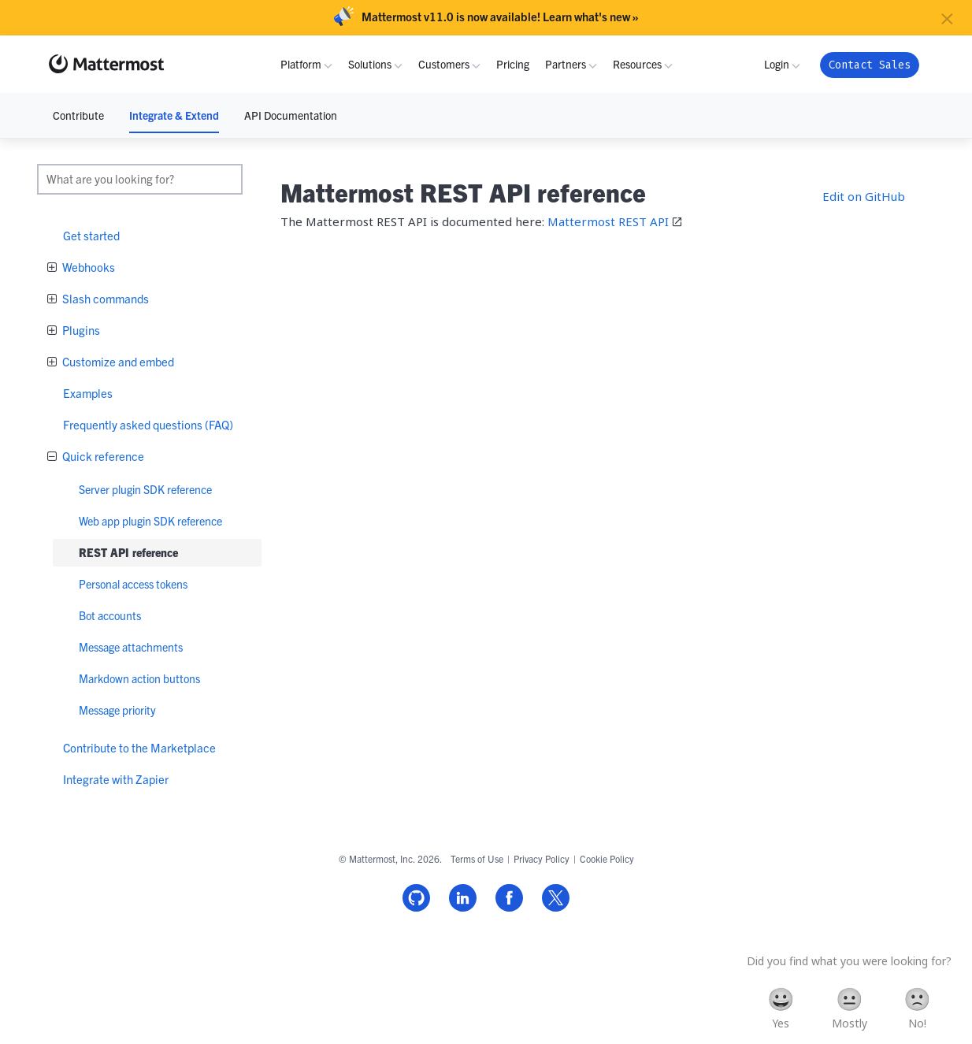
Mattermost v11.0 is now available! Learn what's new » (500, 16)
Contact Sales (870, 65)
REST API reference (128, 552)
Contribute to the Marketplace (139, 747)
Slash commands (104, 298)
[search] (140, 179)
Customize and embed (117, 361)
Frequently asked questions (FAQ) (148, 424)
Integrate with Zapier (116, 778)
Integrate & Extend (174, 115)
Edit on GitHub (863, 196)
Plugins (80, 329)
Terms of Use (477, 858)
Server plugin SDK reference (145, 489)
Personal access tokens (133, 584)
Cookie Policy (607, 858)
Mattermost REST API (608, 221)
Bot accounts (110, 615)
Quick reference (102, 455)
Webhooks (87, 266)
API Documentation (290, 115)
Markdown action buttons (139, 678)
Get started (91, 235)
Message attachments (131, 647)
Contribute (78, 115)
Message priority (117, 710)
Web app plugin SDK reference (150, 521)
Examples (88, 392)
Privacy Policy (541, 858)
